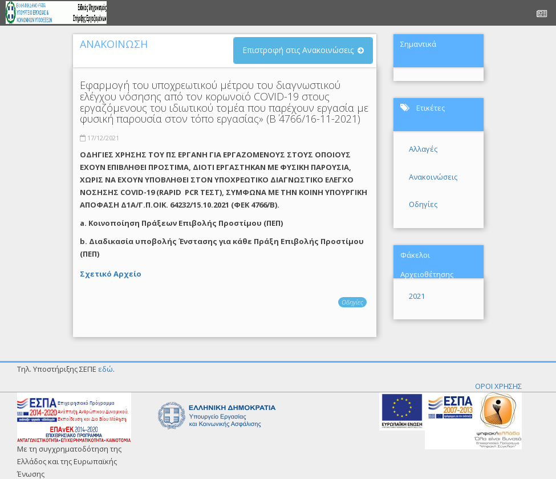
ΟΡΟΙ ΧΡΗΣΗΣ (498, 386)
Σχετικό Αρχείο (110, 274)
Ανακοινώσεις (433, 177)
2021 (417, 296)
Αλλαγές (423, 149)
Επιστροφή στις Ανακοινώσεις (298, 49)
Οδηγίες (352, 302)
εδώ (105, 369)
